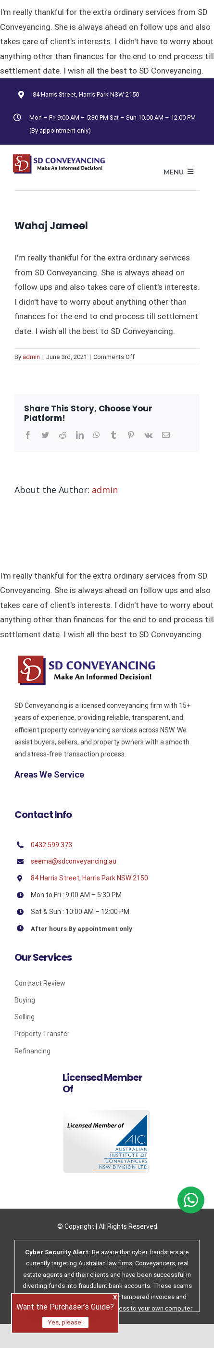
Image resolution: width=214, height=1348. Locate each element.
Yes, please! (65, 1322)
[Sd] (86, 658)
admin (31, 356)
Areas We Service (49, 774)
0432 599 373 (51, 845)
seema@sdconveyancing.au (73, 861)
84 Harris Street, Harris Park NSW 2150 (86, 94)
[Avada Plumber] (59, 157)
